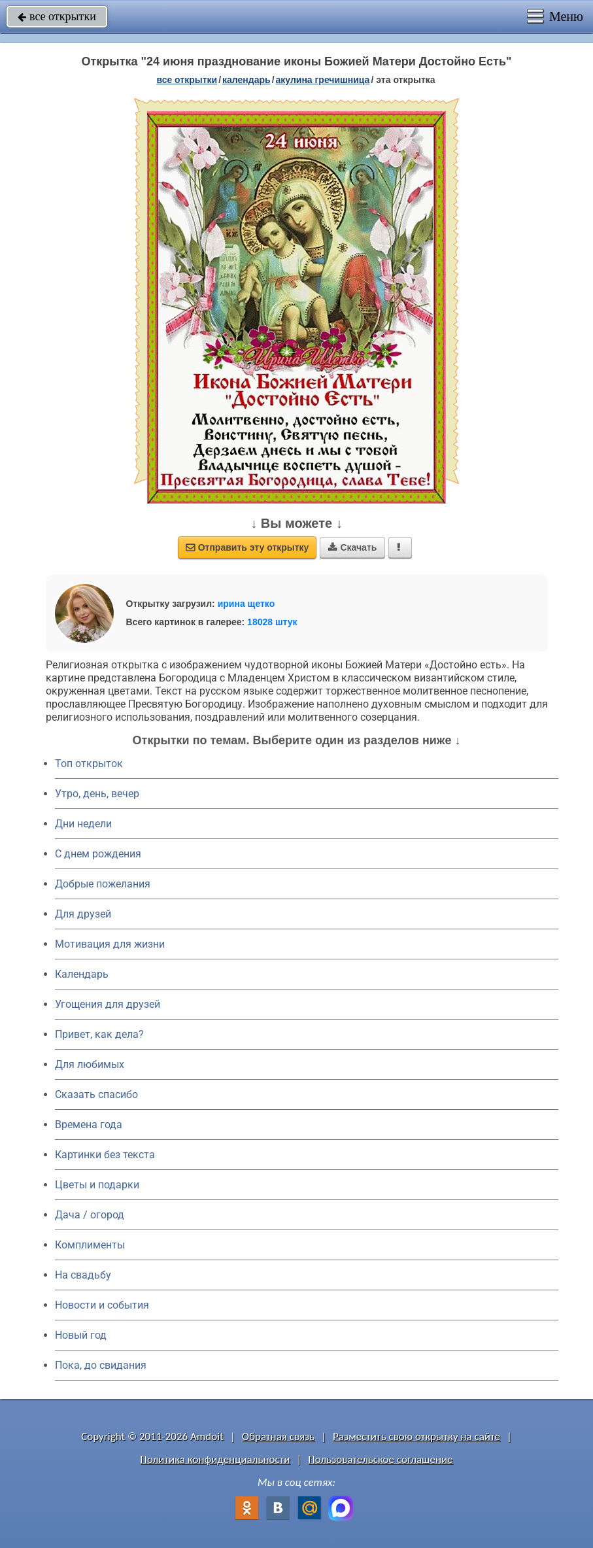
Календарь (246, 80)
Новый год (81, 1335)
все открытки (57, 16)
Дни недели (83, 823)
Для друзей (83, 914)
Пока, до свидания (100, 1365)
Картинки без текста (105, 1154)
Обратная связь (278, 1436)
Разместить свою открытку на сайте (416, 1436)
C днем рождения (98, 854)
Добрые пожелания (102, 884)
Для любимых (89, 1064)
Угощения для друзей (107, 1004)
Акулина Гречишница (323, 80)
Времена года (88, 1124)
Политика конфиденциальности (215, 1459)
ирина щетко (246, 603)
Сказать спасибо (96, 1094)
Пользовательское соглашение (380, 1459)
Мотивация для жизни (110, 944)
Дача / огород (89, 1215)
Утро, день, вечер (97, 793)
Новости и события (102, 1305)
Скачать (352, 547)
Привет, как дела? (99, 1034)
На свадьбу (83, 1275)
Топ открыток (89, 763)
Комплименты (90, 1245)
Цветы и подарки (97, 1184)
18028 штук (272, 622)
